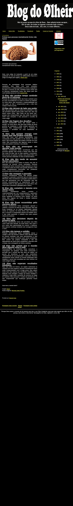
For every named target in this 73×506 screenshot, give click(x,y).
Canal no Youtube (48, 31)
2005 (58, 145)
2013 (58, 94)
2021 (58, 76)
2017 (58, 82)
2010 (58, 133)
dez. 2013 (61, 96)
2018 (58, 79)
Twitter (38, 31)
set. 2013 (61, 106)
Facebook (30, 31)
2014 (58, 91)
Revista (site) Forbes (18, 290)
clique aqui (23, 77)
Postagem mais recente (9, 305)
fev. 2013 (61, 121)
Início (4, 31)
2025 (58, 74)
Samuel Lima (12, 298)
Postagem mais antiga (30, 305)
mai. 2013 (61, 115)
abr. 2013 (61, 118)
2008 (58, 139)
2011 (58, 130)
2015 (58, 88)
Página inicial (20, 306)
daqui (8, 289)
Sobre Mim (12, 31)
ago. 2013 (61, 109)
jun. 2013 (61, 112)
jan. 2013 (61, 124)
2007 (58, 142)
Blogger (67, 150)
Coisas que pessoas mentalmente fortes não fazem (64, 100)
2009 (58, 136)
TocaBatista (21, 31)
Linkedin (58, 31)
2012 (58, 128)
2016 (58, 85)
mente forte (23, 93)
